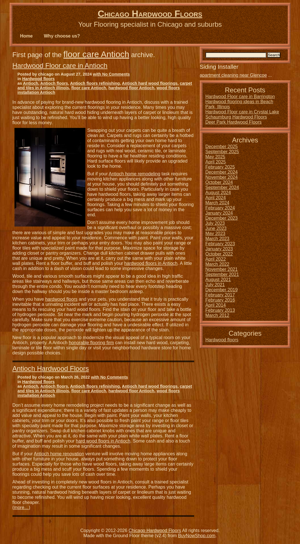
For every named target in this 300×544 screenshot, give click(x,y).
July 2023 (215, 223)
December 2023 (221, 218)
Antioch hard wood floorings (150, 83)
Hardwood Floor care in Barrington (240, 96)
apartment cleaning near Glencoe (233, 75)
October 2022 (219, 254)
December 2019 (221, 289)
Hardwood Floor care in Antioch (60, 65)
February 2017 (220, 294)
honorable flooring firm (91, 342)
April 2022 (215, 259)
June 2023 (216, 228)
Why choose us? (62, 36)
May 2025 (215, 156)
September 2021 (222, 274)
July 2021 (215, 284)
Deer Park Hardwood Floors (233, 122)
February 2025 (220, 167)
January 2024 (219, 213)
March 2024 (217, 202)
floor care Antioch (96, 54)
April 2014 (215, 305)
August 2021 (218, 279)
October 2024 (219, 182)
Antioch (30, 83)
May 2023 (215, 233)
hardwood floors (61, 299)
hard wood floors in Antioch (103, 441)
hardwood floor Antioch (131, 88)
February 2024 (220, 207)
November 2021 (221, 269)
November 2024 (221, 177)
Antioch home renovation (59, 453)
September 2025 (222, 151)
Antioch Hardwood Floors (50, 368)
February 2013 (220, 310)
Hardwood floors (38, 78)
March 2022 (217, 264)
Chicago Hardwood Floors (150, 14)
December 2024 (221, 172)
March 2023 (217, 238)
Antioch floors (54, 83)
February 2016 (220, 300)
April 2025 (215, 161)
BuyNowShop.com (196, 535)
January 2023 (219, 248)
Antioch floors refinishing (95, 83)
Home (26, 36)
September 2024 (222, 187)
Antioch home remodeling (134, 173)
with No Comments (111, 74)
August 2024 (218, 192)
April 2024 (215, 197)
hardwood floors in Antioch (151, 263)
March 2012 (217, 315)
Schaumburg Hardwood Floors (236, 117)
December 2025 (221, 146)
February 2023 (220, 243)
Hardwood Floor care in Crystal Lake (242, 111)
